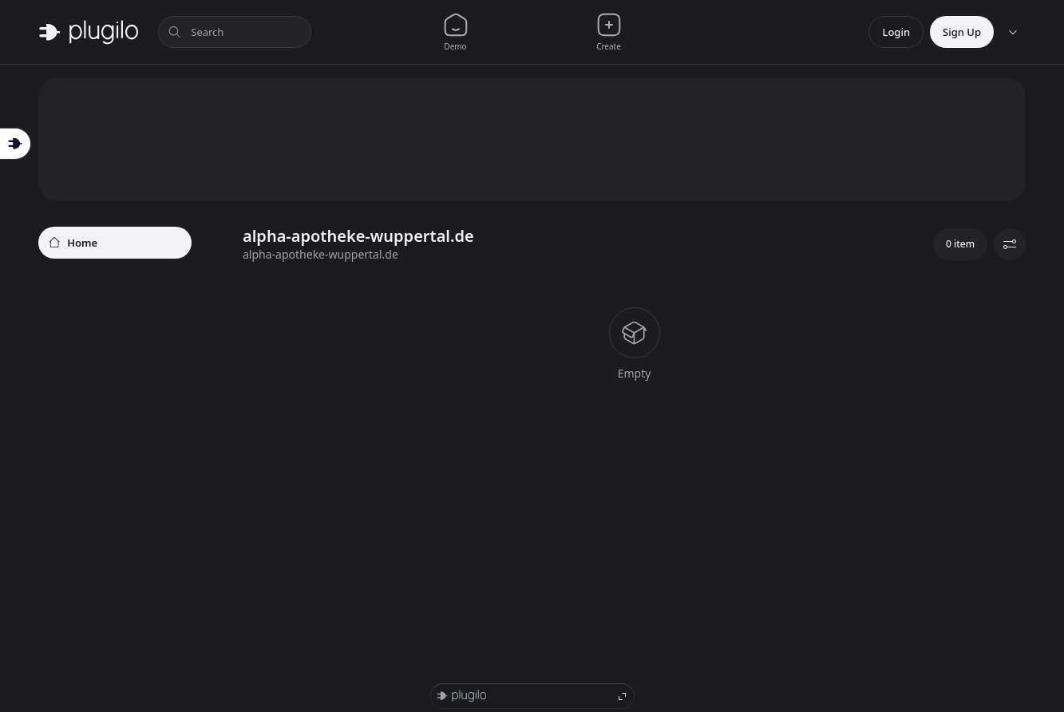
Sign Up (962, 32)
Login (896, 32)
